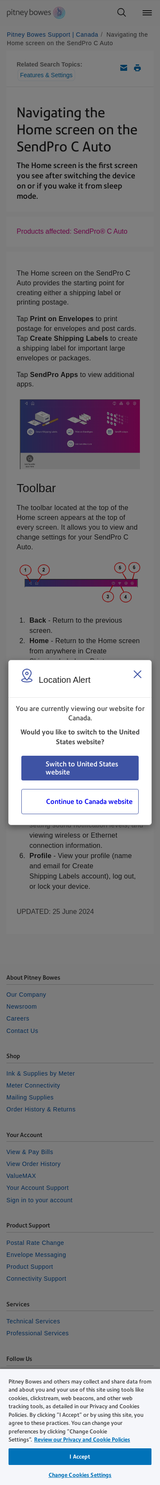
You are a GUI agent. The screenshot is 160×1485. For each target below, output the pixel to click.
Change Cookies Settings (80, 1475)
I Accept (80, 1456)
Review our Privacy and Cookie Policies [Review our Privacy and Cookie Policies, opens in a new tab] (82, 1439)
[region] (80, 1426)
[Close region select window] (137, 674)
